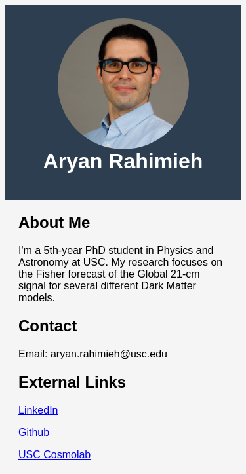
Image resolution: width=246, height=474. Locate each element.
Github (33, 432)
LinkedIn (38, 410)
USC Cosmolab (54, 454)
